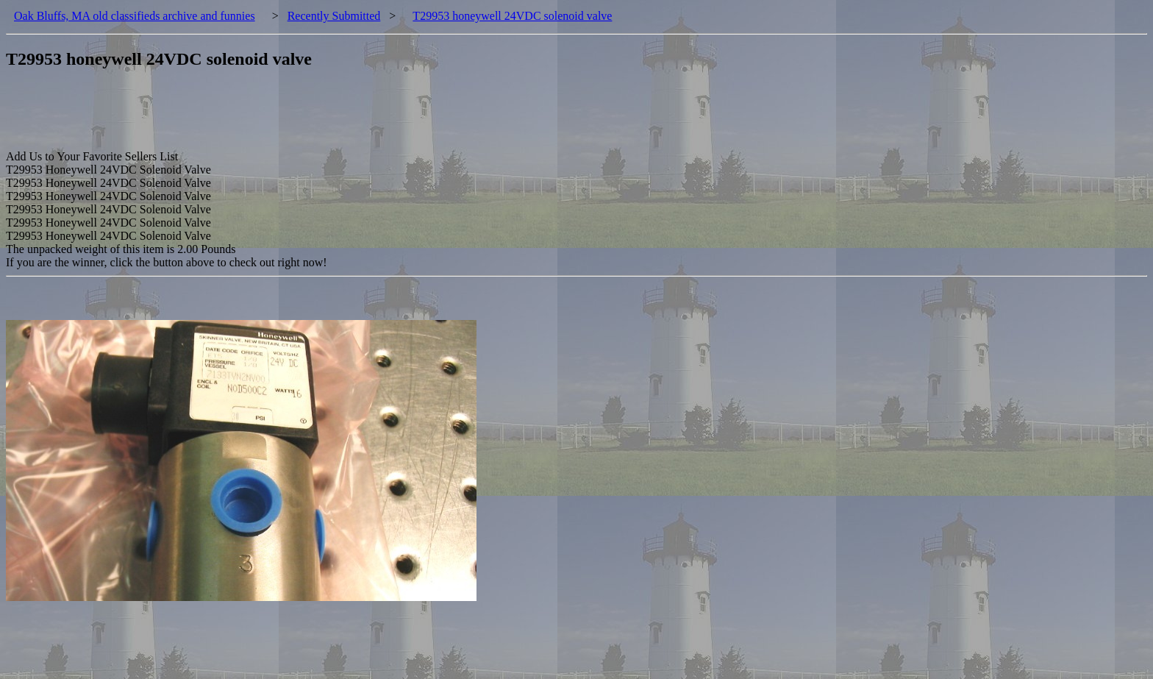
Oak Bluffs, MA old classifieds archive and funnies (134, 16)
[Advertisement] (273, 117)
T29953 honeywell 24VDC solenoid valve (512, 16)
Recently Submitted (334, 16)
